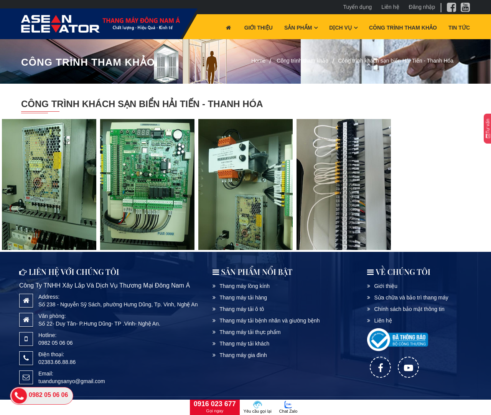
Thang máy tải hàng (243, 297)
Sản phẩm (298, 28)
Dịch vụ (340, 28)
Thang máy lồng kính (244, 286)
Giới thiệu (258, 28)
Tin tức (459, 28)
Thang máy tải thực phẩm (250, 332)
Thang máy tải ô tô (241, 309)
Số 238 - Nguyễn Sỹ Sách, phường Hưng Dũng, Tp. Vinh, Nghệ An (118, 304)
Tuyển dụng (357, 7)
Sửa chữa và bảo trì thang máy (411, 297)
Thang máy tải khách (244, 344)
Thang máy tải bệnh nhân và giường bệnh (269, 320)
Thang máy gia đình (243, 355)
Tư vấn (487, 128)
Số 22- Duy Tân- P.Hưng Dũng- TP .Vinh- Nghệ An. (99, 324)
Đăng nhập (422, 7)
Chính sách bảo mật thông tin (409, 309)
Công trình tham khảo (403, 28)
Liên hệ (390, 7)
